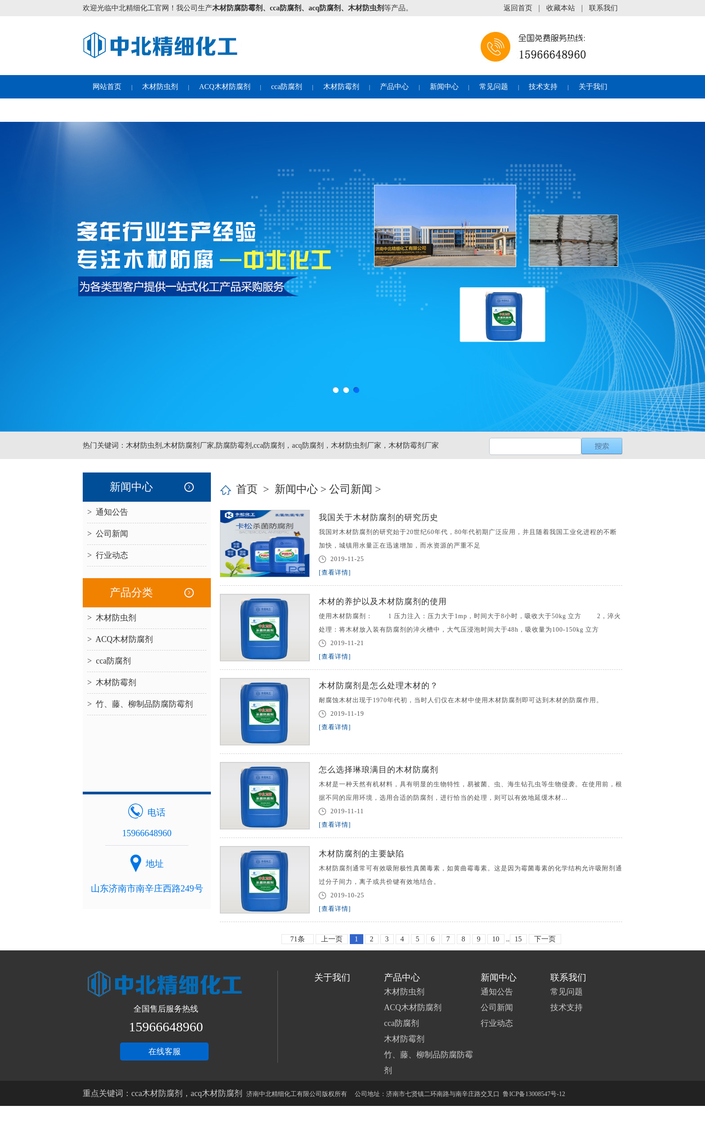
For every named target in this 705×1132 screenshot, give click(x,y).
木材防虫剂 (160, 86)
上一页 (332, 939)
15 (518, 939)
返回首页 (518, 8)
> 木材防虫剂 (111, 617)
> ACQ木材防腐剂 (120, 639)
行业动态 (497, 1023)
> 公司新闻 (107, 533)
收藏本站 (560, 8)
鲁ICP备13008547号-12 (534, 1094)
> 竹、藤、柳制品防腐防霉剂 (140, 704)
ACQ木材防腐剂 (224, 86)
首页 (247, 489)
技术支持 (543, 86)
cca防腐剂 (286, 86)
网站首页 (107, 86)
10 (496, 939)
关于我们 (593, 86)
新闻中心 (444, 86)
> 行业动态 (107, 555)
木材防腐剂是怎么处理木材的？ (378, 685)
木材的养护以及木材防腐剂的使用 (383, 601)
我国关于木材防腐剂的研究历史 (378, 517)
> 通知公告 (107, 512)
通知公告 (497, 991)
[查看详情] (335, 572)
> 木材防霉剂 (111, 682)
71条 (297, 939)
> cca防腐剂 (109, 660)
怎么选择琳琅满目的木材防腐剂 (378, 769)
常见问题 (493, 86)
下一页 (545, 939)
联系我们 (603, 8)
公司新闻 (350, 489)
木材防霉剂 (341, 86)
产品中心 (394, 86)
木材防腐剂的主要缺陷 (361, 853)
